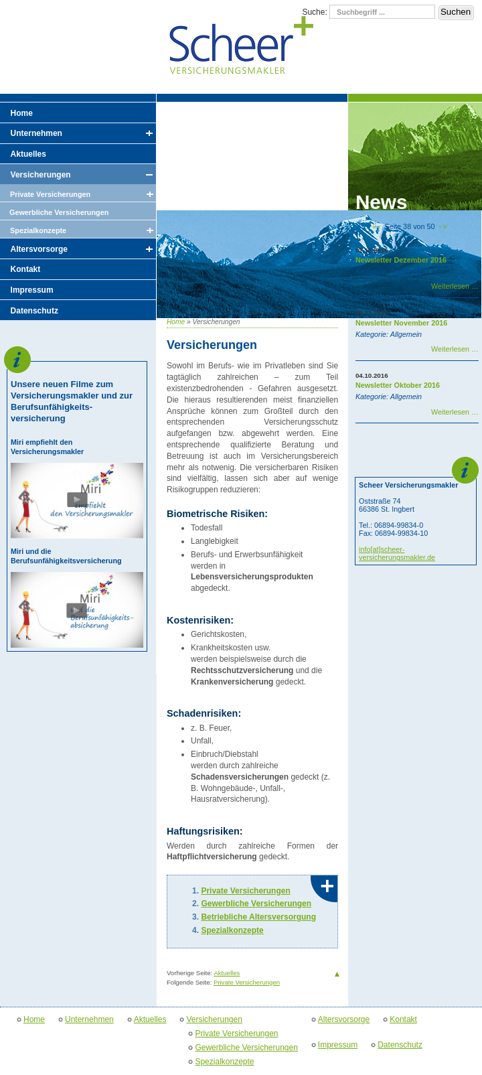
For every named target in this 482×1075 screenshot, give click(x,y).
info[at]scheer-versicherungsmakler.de (397, 553)
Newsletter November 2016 (401, 323)
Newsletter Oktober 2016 (397, 385)
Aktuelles (227, 973)
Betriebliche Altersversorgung (258, 917)
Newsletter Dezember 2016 (401, 260)
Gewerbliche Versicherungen (256, 903)
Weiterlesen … (455, 286)
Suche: (315, 12)
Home (176, 322)
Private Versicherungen (245, 890)
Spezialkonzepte (232, 930)
